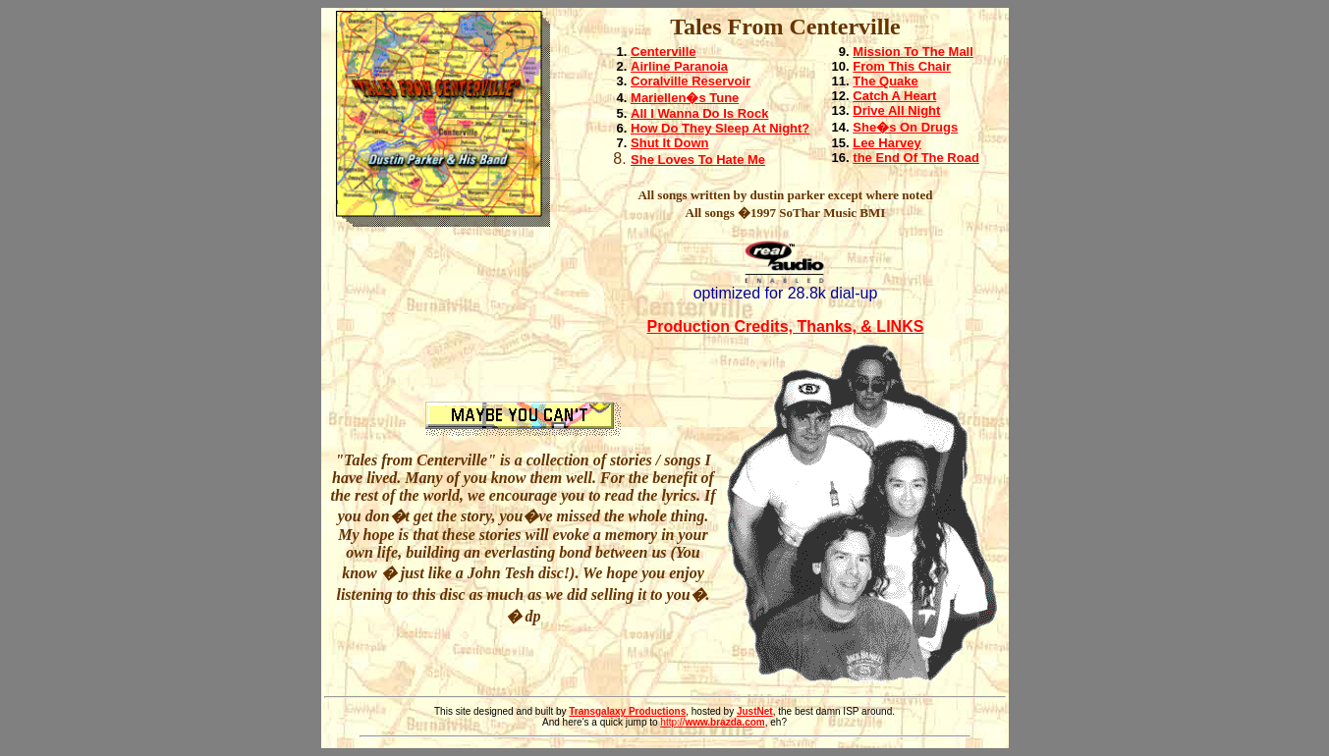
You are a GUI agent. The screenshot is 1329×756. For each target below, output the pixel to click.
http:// (712, 722)
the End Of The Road (916, 157)
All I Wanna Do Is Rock (699, 113)
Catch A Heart (894, 95)
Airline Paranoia (679, 66)
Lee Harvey (886, 142)
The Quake (885, 81)
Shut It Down (669, 142)
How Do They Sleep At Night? (720, 128)
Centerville (663, 51)
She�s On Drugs (905, 127)
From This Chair (902, 66)
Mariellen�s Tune (685, 97)
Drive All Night (896, 110)
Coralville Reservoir (690, 81)
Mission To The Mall (913, 51)
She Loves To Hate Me (698, 159)
